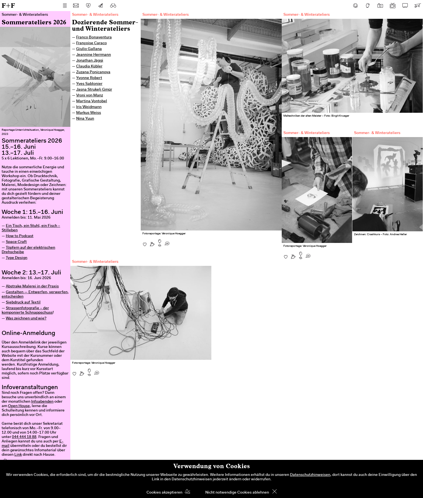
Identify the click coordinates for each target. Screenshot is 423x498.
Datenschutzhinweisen (310, 475)
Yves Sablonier (89, 84)
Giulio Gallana (89, 49)
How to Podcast (19, 236)
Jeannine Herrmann (93, 55)
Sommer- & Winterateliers (95, 15)
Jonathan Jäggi (89, 61)
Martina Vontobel (91, 101)
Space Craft (16, 242)
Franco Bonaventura (94, 38)
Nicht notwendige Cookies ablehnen (237, 493)
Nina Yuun (85, 119)
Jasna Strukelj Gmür (94, 90)
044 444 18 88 (24, 437)
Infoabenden (42, 402)
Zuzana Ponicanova (93, 72)
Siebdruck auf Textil (23, 303)
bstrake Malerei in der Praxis (33, 287)
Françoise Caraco (91, 43)
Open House (19, 406)
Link (18, 455)
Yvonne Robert (89, 78)
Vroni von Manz (89, 96)
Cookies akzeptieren (164, 493)
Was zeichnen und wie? (26, 319)
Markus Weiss (88, 113)
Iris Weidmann (89, 107)
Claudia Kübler (89, 67)
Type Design (16, 258)
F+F (8, 5)
